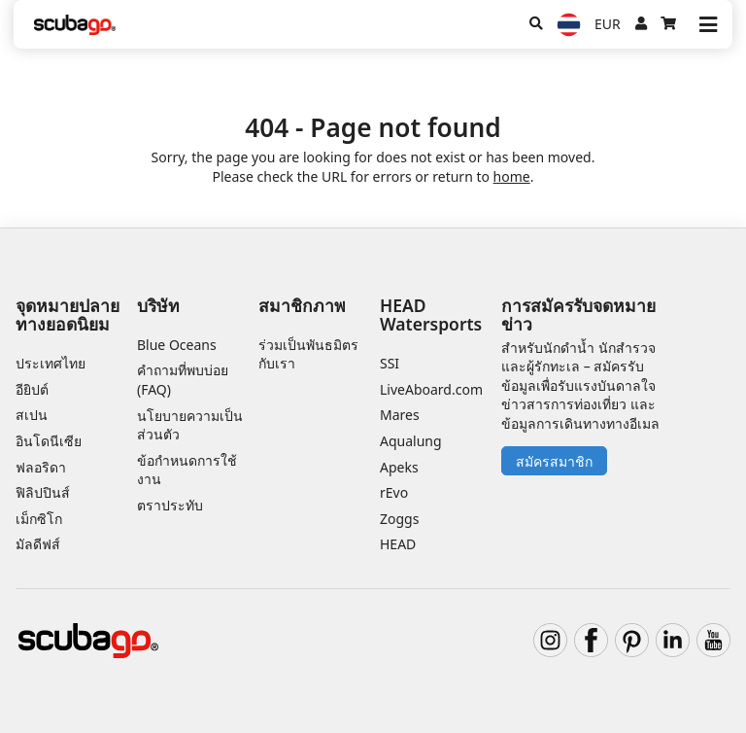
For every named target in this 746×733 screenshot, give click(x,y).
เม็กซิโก (39, 518)
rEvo (394, 492)
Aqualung (411, 441)
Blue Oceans (177, 344)
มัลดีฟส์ (38, 544)
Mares (400, 414)
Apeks (399, 467)
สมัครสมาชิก (554, 461)
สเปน (32, 414)
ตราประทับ (170, 505)
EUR (607, 24)
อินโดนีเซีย (49, 441)
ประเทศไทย (50, 363)
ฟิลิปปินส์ (43, 492)
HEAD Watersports (431, 314)
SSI (389, 363)
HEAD (398, 544)
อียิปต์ (32, 389)
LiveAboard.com (431, 389)
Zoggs (399, 518)
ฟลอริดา (41, 467)
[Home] (75, 25)
